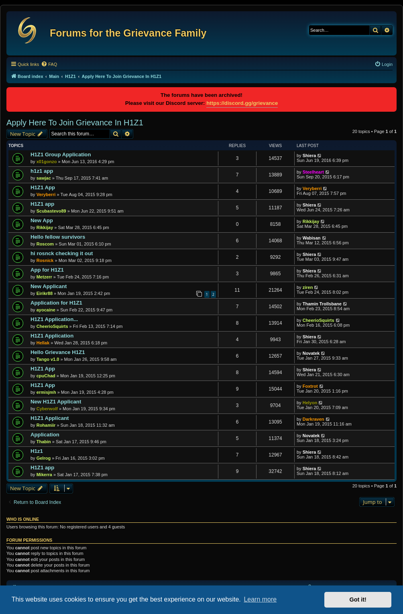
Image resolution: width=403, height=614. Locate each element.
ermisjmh (46, 392)
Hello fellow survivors (58, 237)
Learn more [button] (260, 599)
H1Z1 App (43, 187)
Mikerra (44, 474)
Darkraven (313, 419)
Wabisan (312, 237)
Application (45, 435)
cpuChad (46, 375)
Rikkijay (45, 227)
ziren (308, 287)
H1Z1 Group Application (61, 154)
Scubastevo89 (51, 211)
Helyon (310, 402)
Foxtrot (310, 386)
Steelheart (313, 172)
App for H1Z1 (47, 270)
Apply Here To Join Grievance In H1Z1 (74, 122)
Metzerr (44, 276)
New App (42, 220)
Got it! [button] (358, 599)
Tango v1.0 (48, 359)
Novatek (311, 353)
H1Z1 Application (52, 336)
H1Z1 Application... (54, 319)
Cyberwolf (47, 408)
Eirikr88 (45, 293)
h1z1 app (42, 171)
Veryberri (46, 194)
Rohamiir (46, 425)
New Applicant (49, 286)
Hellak (43, 342)
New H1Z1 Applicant (56, 402)
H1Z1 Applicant (50, 418)
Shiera (309, 155)
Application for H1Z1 (56, 303)
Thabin (44, 441)
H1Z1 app (42, 204)
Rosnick (45, 260)
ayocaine (46, 309)
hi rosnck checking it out (62, 253)
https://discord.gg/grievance (242, 103)
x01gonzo (47, 161)
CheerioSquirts (52, 326)
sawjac (44, 178)
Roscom (45, 244)
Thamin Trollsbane (322, 303)
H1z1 (37, 451)
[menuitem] (49, 64)
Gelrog (44, 458)
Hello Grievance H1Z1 (58, 352)
